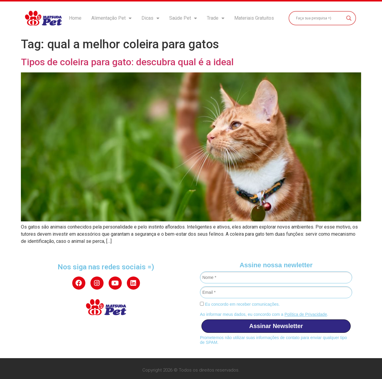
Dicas (150, 18)
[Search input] (319, 18)
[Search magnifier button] (349, 18)
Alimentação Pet (111, 18)
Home (75, 18)
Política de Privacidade (305, 314)
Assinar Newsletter (276, 326)
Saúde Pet (183, 18)
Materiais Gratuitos (254, 18)
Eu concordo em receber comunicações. (240, 304)
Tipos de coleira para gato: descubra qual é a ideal (127, 62)
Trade (215, 18)
